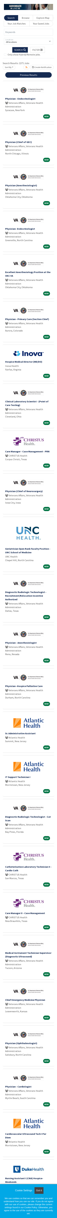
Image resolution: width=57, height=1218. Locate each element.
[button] (37, 50)
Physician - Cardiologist (18, 1086)
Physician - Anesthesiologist (21, 642)
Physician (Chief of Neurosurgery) (24, 491)
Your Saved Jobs (41, 23)
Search (11, 17)
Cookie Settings (23, 1190)
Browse (25, 17)
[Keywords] (28, 32)
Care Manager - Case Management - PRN (27, 451)
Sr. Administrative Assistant (20, 733)
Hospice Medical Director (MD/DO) (23, 361)
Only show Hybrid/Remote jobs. (24, 54)
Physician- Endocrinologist (20, 228)
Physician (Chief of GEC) (18, 142)
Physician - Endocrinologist (20, 98)
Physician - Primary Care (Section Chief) (27, 319)
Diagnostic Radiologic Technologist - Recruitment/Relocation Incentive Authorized (25, 596)
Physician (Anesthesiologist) (21, 185)
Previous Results (28, 74)
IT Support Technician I (17, 777)
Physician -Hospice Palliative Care (24, 686)
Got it (39, 1190)
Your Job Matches (17, 23)
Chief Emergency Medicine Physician (25, 999)
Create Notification (42, 67)
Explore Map (42, 17)
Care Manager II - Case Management (25, 913)
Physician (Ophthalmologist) (21, 1043)
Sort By (8, 67)
